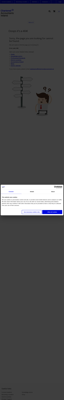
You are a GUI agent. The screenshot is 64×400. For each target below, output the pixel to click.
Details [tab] (32, 191)
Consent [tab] (11, 191)
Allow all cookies (52, 212)
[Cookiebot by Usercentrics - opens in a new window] (55, 187)
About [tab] (53, 191)
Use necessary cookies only (32, 212)
